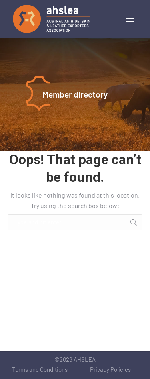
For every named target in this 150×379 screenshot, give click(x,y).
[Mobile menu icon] (130, 19)
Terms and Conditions (40, 369)
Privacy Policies (110, 369)
